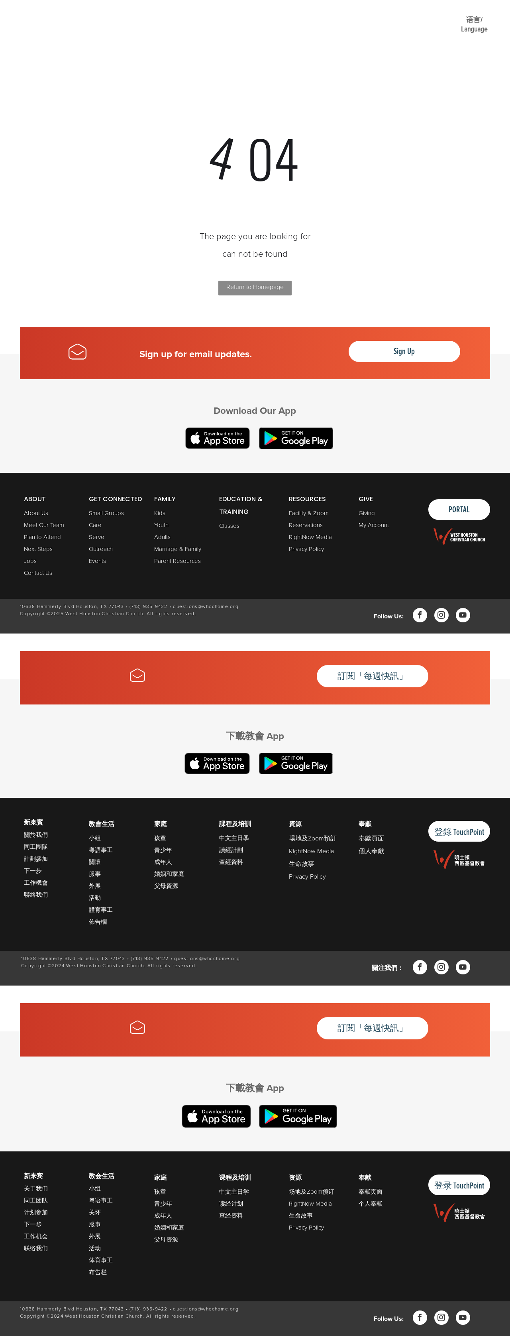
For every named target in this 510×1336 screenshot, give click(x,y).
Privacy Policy (306, 549)
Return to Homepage (255, 286)
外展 (95, 885)
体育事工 (101, 1260)
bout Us (38, 513)
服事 (95, 874)
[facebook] (420, 616)
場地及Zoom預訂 (313, 838)
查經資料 (231, 862)
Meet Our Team (44, 525)
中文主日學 (234, 838)
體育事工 (101, 909)
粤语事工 (101, 1200)
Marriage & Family (177, 549)
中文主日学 (234, 1191)
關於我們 (36, 834)
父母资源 (166, 1239)
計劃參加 (36, 858)
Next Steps (38, 549)
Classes (229, 525)
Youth (161, 525)
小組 (95, 838)
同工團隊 (36, 846)
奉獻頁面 (371, 838)
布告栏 (98, 1272)
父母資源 (166, 885)
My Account (374, 525)
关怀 (95, 1212)
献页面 (373, 1191)
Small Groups (106, 513)
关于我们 (36, 1188)
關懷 (95, 862)
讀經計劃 (231, 850)
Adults (162, 537)
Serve (96, 537)
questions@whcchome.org (206, 606)
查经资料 (231, 1215)
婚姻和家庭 (169, 874)
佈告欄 (98, 921)
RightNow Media (310, 537)
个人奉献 (370, 1203)
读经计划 (231, 1203)
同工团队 (36, 1200)
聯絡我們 (36, 894)
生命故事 (301, 863)
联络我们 (36, 1248)
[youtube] (463, 616)
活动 (95, 1248)
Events (97, 561)
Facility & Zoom (309, 513)
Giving (367, 513)
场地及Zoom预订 (311, 1191)
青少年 (163, 850)
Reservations (306, 525)
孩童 (160, 838)
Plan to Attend (42, 537)
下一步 (33, 870)
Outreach (101, 549)
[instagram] (441, 616)
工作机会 (36, 1236)
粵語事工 (101, 850)
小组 (95, 1188)
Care (95, 525)
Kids (159, 513)
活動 (95, 897)
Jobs (30, 561)
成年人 (163, 862)
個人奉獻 (371, 851)
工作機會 (36, 882)
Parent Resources (177, 561)
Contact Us (38, 573)
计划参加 (36, 1212)
